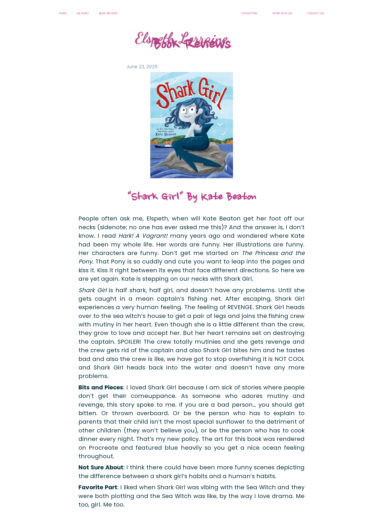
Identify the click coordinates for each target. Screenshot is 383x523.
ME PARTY (83, 13)
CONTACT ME (315, 13)
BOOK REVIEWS (108, 13)
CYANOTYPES (249, 13)
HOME (62, 13)
